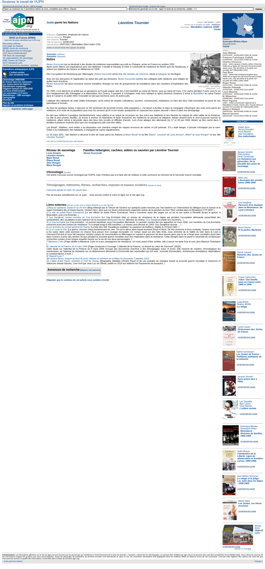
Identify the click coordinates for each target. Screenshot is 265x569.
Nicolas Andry (258, 527)
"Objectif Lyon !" (56, 256)
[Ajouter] (67, 172)
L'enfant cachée (248, 408)
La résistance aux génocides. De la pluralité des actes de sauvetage (248, 162)
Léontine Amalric (55, 155)
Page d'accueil (6, 21)
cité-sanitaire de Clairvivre (135, 74)
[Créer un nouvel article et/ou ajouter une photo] (65, 48)
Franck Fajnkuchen (247, 277)
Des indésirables (247, 136)
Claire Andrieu (243, 154)
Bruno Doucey (244, 227)
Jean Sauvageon (245, 134)
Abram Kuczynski (55, 64)
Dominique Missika (248, 426)
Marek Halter (244, 501)
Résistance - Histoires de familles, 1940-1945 (251, 433)
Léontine (161, 134)
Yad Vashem (209, 22)
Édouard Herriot (117, 220)
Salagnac (162, 74)
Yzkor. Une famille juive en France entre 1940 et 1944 (250, 282)
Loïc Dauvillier (246, 401)
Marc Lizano (245, 404)
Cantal (226, 46)
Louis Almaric (176, 134)
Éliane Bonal (53, 160)
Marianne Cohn (55, 241)
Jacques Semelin (245, 152)
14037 (218, 22)
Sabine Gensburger (245, 352)
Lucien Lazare (244, 327)
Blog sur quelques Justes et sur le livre (67, 207)
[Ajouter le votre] (154, 185)
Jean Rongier (202, 134)
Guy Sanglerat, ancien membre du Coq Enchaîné (74, 217)
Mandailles (198, 93)
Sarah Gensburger (245, 156)
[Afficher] (60, 54)
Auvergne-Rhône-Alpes (235, 41)
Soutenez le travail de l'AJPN (23, 1)
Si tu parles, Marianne (249, 230)
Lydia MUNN (242, 302)
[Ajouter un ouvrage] (242, 549)
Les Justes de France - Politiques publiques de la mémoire (248, 356)
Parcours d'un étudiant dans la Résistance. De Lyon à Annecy (250, 207)
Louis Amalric (53, 153)
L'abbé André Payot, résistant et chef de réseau (74, 261)
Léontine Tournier (55, 137)
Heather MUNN (244, 304)
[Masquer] (61, 57)
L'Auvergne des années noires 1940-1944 (250, 181)
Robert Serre (244, 127)
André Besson (243, 451)
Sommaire (51, 54)
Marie (188, 134)
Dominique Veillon (248, 429)
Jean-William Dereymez (248, 476)
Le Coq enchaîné (56, 222)
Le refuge (242, 306)
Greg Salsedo (246, 406)
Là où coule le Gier (57, 229)
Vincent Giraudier (246, 129)
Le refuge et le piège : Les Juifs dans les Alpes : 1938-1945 (250, 481)
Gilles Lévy (243, 178)
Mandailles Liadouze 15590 (205, 27)
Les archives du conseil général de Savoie (69, 227)
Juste (50, 22)
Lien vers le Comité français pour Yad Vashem (65, 141)
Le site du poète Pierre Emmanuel (66, 212)
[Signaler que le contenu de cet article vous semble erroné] (77, 280)
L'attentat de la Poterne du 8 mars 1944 (67, 246)
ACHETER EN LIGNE (246, 172)
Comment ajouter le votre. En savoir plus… (67, 190)
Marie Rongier (53, 165)
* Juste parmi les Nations (12, 561)
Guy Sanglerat (244, 203)
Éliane (152, 134)
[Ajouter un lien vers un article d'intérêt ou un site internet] (90, 205)
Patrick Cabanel (244, 252)
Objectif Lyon (259, 531)
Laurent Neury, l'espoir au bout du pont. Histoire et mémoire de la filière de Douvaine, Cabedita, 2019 (99, 258)
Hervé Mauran (244, 132)
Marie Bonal (131, 134)
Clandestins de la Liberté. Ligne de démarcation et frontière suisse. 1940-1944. (250, 457)
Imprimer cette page (22, 109)
